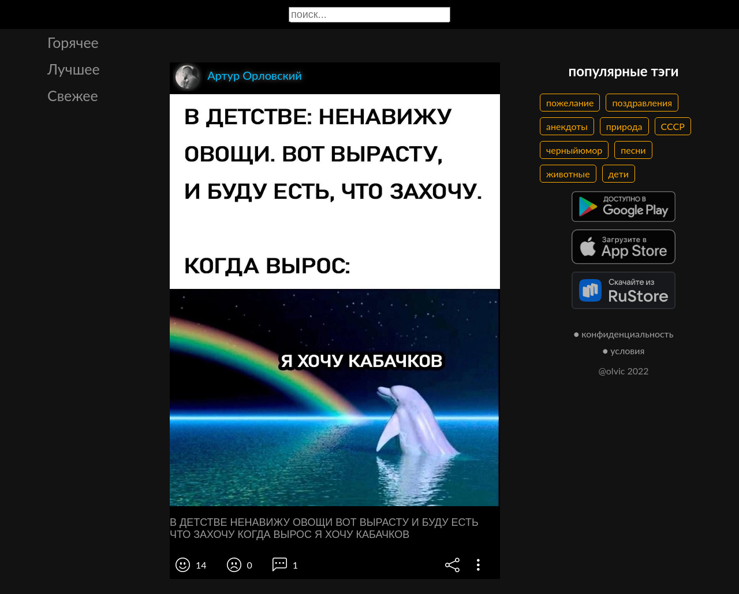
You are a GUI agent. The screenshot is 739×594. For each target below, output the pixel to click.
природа (624, 126)
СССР (673, 126)
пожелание (570, 102)
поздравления (642, 102)
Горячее (73, 42)
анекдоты (567, 126)
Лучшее (73, 68)
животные (568, 173)
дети (619, 173)
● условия (624, 350)
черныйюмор (574, 149)
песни (633, 149)
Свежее (72, 95)
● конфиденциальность (624, 333)
